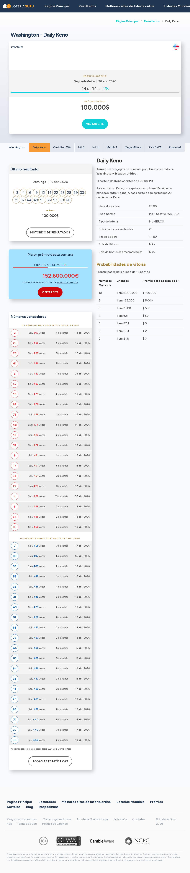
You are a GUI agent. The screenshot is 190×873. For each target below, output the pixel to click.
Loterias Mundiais (130, 802)
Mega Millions (133, 147)
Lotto (95, 147)
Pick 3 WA (155, 147)
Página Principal (127, 21)
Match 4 (112, 147)
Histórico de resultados (50, 232)
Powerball (175, 147)
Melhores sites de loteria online (130, 6)
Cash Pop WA (62, 147)
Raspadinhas (48, 807)
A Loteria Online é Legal (92, 819)
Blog (29, 807)
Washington (17, 147)
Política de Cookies (55, 823)
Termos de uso (27, 823)
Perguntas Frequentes (22, 819)
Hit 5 (81, 147)
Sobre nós (120, 819)
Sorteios (13, 807)
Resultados (152, 21)
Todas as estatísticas (50, 761)
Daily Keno (39, 147)
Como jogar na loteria (57, 819)
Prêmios (156, 802)
